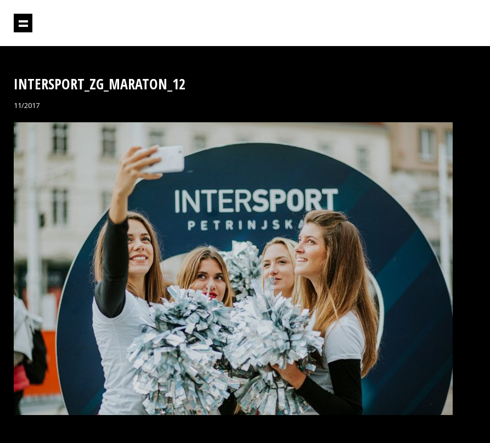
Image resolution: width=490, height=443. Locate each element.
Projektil (429, 23)
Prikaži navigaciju (23, 23)
